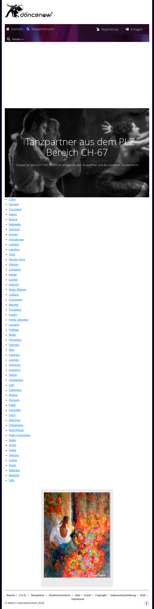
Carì (11, 385)
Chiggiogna (16, 425)
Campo (13, 279)
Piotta (12, 450)
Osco (12, 415)
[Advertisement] (77, 78)
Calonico (14, 354)
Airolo (12, 465)
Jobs (77, 595)
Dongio (13, 234)
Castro (13, 314)
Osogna (14, 204)
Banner (11, 595)
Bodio (12, 334)
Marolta (13, 304)
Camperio (15, 269)
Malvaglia (15, 224)
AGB (142, 595)
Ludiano (14, 294)
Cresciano (15, 209)
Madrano (14, 470)
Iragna (13, 214)
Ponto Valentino (18, 319)
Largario (14, 324)
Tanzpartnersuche (42, 29)
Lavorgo (14, 360)
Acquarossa (16, 239)
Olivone (13, 264)
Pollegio (14, 329)
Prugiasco (15, 309)
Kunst (87, 595)
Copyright (100, 595)
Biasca (13, 219)
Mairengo (14, 420)
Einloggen (137, 29)
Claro (12, 199)
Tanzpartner (38, 595)
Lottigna (14, 244)
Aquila (13, 274)
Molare (13, 395)
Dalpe (12, 440)
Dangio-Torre (17, 259)
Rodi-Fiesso (16, 430)
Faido (12, 405)
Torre (12, 254)
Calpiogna (15, 390)
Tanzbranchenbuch (60, 595)
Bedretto (14, 475)
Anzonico (14, 370)
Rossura (14, 400)
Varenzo (14, 455)
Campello (15, 410)
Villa (11, 480)
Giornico (14, 344)
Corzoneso (15, 299)
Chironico (15, 365)
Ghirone (14, 284)
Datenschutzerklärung (123, 595)
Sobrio (13, 375)
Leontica (14, 249)
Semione (14, 229)
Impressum (77, 599)
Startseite (17, 29)
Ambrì (12, 445)
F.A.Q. (22, 595)
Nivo (11, 349)
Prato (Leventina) (19, 435)
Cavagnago (16, 380)
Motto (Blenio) (17, 289)
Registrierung (110, 29)
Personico (15, 339)
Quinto (13, 460)
